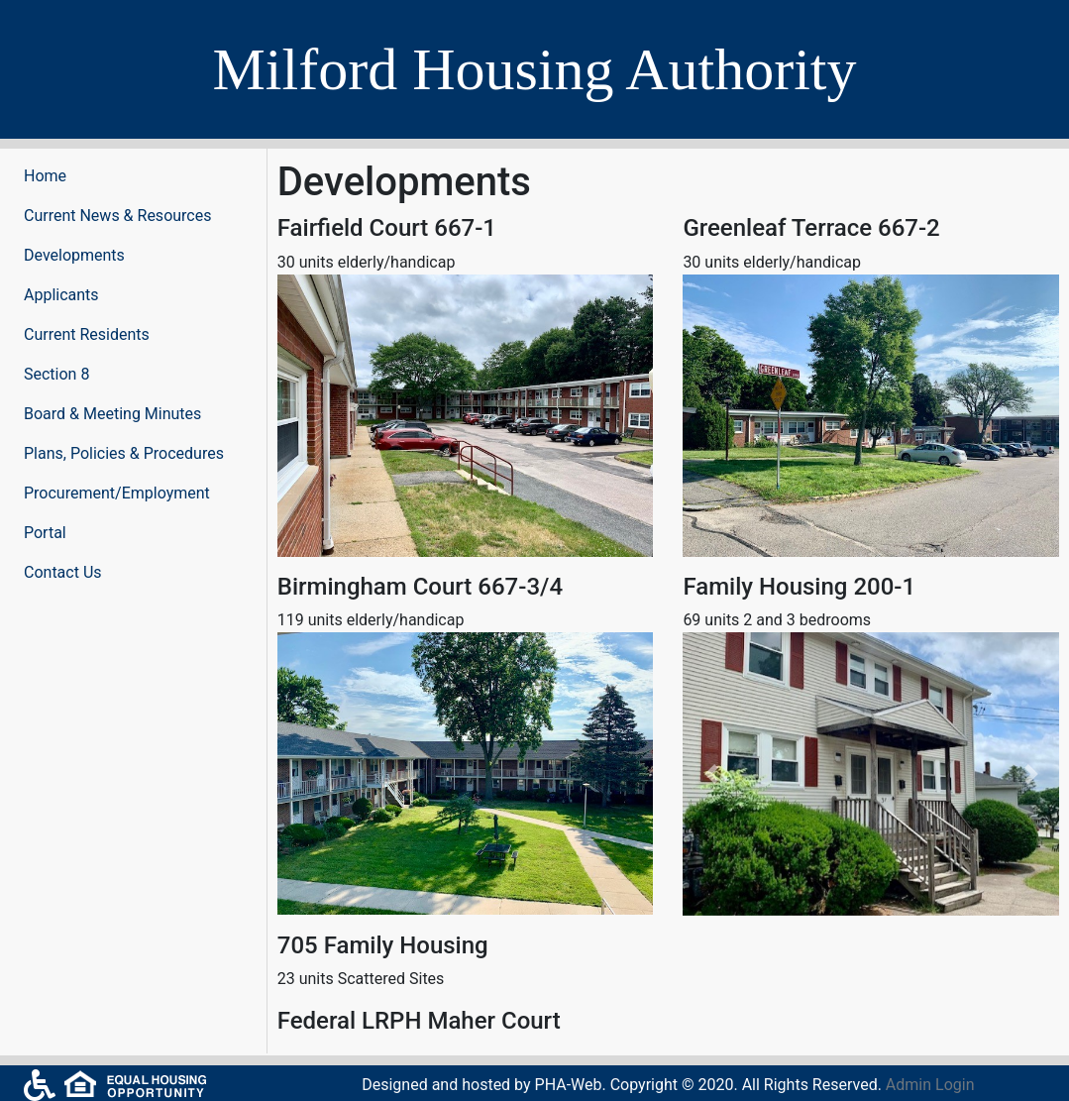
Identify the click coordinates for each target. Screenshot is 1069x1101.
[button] (711, 773)
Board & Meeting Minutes (112, 413)
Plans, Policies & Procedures (124, 453)
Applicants (61, 294)
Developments (74, 255)
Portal (45, 532)
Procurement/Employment (117, 493)
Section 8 (56, 374)
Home (45, 175)
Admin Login (930, 1084)
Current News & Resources (117, 215)
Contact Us (63, 572)
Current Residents (87, 334)
